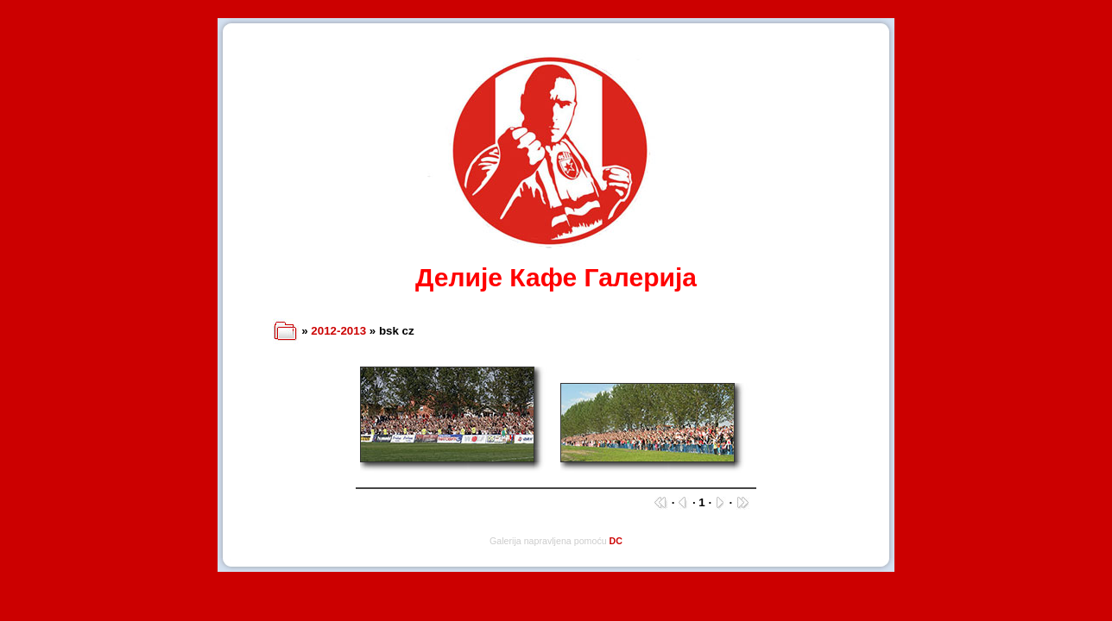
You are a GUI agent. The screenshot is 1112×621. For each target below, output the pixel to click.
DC (616, 541)
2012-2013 (338, 330)
